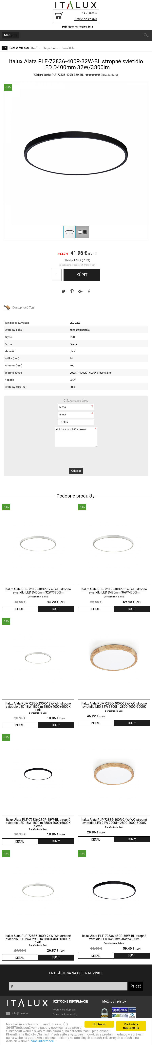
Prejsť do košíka (85, 19)
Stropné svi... (50, 48)
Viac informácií (42, 1041)
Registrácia (86, 26)
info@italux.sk (20, 1013)
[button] (144, 85)
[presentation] (76, 454)
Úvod (34, 48)
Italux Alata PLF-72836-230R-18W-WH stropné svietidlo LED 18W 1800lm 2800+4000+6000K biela (38, 706)
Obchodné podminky (65, 1014)
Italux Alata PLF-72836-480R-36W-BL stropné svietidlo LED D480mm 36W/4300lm (114, 937)
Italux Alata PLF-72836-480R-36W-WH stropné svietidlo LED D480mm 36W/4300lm (114, 591)
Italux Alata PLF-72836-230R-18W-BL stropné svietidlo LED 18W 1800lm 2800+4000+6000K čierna (38, 823)
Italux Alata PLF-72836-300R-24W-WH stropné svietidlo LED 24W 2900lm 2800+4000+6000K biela (38, 939)
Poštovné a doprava (64, 1009)
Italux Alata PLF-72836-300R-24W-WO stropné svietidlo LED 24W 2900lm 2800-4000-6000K (114, 821)
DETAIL (19, 609)
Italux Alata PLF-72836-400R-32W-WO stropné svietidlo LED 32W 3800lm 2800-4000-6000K (114, 705)
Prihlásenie (69, 26)
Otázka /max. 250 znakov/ (76, 437)
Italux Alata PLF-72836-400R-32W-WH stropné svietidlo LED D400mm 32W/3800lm (38, 591)
